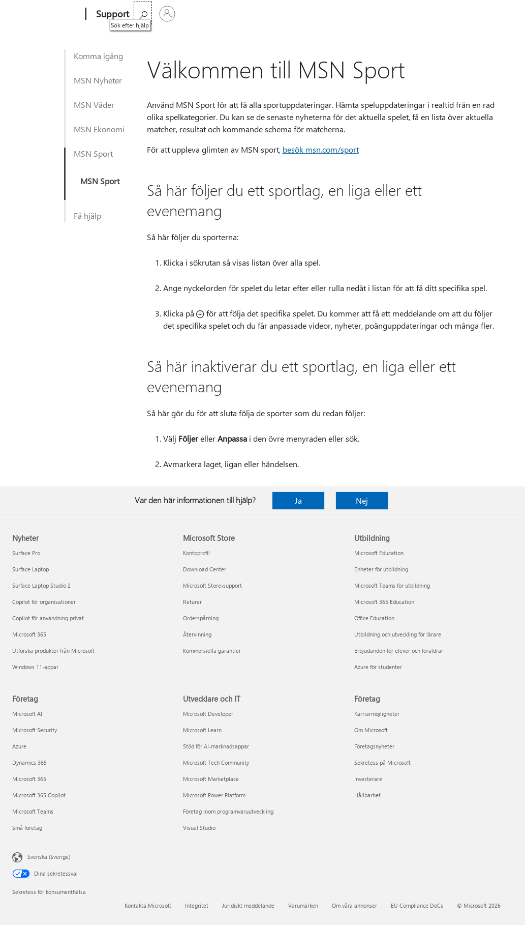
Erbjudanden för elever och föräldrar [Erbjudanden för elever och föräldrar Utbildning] (398, 650)
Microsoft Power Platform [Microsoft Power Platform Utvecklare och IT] (214, 795)
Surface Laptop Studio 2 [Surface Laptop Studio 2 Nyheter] (41, 585)
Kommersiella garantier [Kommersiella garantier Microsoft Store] (212, 650)
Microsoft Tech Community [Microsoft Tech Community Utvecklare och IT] (216, 762)
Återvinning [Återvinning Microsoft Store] (197, 634)
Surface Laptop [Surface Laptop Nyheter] (30, 569)
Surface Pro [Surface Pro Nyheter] (26, 553)
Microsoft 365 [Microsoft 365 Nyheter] (29, 634)
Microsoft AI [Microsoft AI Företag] (27, 713)
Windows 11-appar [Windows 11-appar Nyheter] (35, 667)
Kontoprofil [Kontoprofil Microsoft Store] (196, 553)
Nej (362, 500)
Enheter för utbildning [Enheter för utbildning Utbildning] (381, 569)
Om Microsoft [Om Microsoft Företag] (371, 730)
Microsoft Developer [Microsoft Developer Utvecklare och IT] (208, 713)
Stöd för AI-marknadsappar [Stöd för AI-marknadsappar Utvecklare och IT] (216, 746)
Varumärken (303, 905)
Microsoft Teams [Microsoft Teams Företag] (32, 811)
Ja (298, 500)
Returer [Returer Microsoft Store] (192, 601)
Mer (275, 14)
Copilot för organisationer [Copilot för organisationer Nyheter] (44, 601)
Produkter (235, 14)
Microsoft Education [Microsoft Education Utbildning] (379, 553)
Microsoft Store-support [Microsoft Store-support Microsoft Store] (212, 585)
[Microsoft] (47, 14)
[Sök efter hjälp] (476, 13)
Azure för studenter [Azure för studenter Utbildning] (378, 667)
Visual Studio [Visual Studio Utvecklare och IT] (199, 827)
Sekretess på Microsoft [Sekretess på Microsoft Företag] (382, 762)
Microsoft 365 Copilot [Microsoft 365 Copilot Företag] (39, 795)
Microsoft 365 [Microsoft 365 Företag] (29, 779)
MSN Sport (93, 153)
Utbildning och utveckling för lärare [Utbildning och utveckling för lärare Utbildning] (397, 634)
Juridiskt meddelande (248, 905)
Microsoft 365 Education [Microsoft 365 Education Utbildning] (384, 601)
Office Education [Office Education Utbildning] (374, 618)
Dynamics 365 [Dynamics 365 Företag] (29, 762)
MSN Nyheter (98, 80)
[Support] (111, 14)
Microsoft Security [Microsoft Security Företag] (34, 730)
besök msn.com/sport (321, 149)
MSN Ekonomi (99, 129)
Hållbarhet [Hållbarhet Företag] (367, 795)
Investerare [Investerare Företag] (368, 779)
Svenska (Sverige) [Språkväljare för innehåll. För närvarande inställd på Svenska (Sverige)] (48, 856)
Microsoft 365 (158, 14)
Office (198, 14)
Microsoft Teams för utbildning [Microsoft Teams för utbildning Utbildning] (392, 585)
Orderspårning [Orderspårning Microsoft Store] (201, 618)
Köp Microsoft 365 (331, 14)
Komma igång (98, 55)
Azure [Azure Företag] (19, 746)
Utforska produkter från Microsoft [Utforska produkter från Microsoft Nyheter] (53, 650)
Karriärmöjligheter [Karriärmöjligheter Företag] (376, 713)
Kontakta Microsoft (148, 905)
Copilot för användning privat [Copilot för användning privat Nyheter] (48, 618)
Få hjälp (87, 215)
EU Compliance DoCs (417, 905)
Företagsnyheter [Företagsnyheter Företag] (374, 746)
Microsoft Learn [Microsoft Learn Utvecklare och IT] (202, 730)
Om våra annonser (354, 905)
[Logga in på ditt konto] (500, 14)
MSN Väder (94, 104)
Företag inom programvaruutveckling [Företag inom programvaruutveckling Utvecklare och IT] (228, 811)
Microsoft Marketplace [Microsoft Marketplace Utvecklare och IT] (211, 779)
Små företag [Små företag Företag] (27, 827)
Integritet (196, 905)
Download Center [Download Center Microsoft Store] (204, 569)
